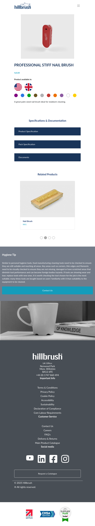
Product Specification (28, 131)
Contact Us (47, 290)
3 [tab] (49, 237)
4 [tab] (53, 237)
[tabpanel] (47, 205)
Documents (24, 157)
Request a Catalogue (47, 473)
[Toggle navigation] (80, 5)
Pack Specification (27, 144)
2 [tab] (45, 237)
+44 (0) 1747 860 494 (47, 375)
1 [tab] (41, 237)
